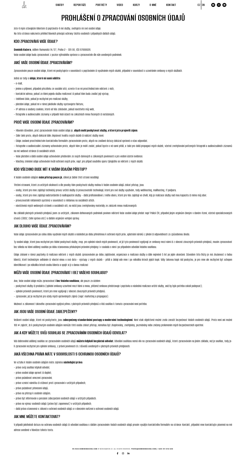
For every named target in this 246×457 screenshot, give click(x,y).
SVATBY (60, 5)
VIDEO (120, 5)
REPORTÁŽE (80, 5)
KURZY (136, 5)
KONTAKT (171, 5)
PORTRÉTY (101, 5)
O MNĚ (153, 5)
